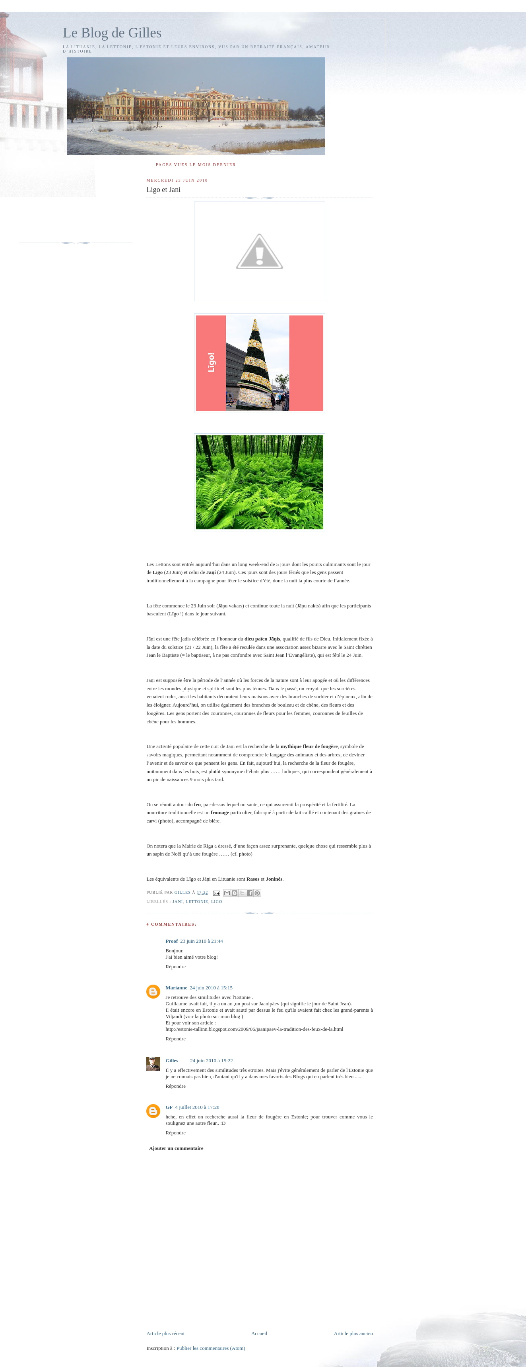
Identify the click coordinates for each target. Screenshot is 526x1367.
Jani (178, 901)
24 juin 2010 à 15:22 (211, 1060)
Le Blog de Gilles (112, 33)
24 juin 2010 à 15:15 (211, 988)
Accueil (259, 1333)
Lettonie (197, 901)
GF (169, 1107)
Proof (171, 941)
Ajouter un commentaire (176, 1148)
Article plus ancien (353, 1333)
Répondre (175, 966)
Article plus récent (165, 1333)
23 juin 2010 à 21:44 (201, 941)
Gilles (171, 1060)
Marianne (176, 988)
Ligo (216, 901)
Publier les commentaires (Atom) (211, 1348)
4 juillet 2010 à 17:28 (197, 1107)
